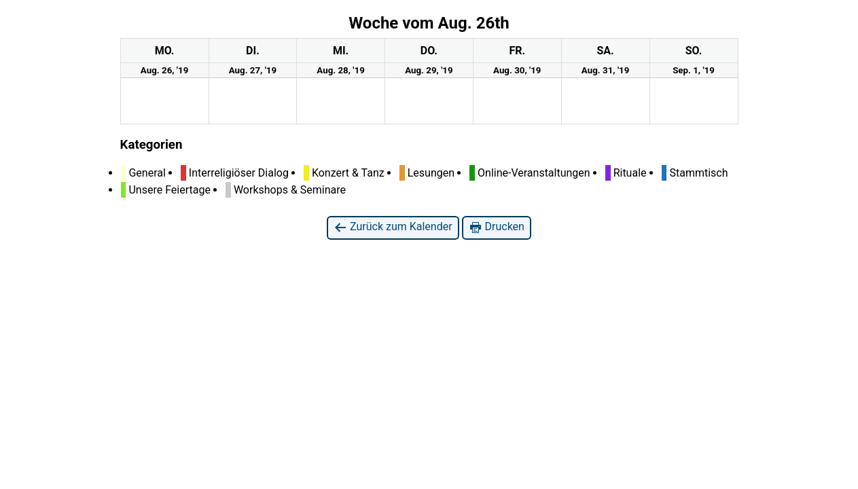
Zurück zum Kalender (393, 227)
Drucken (496, 227)
